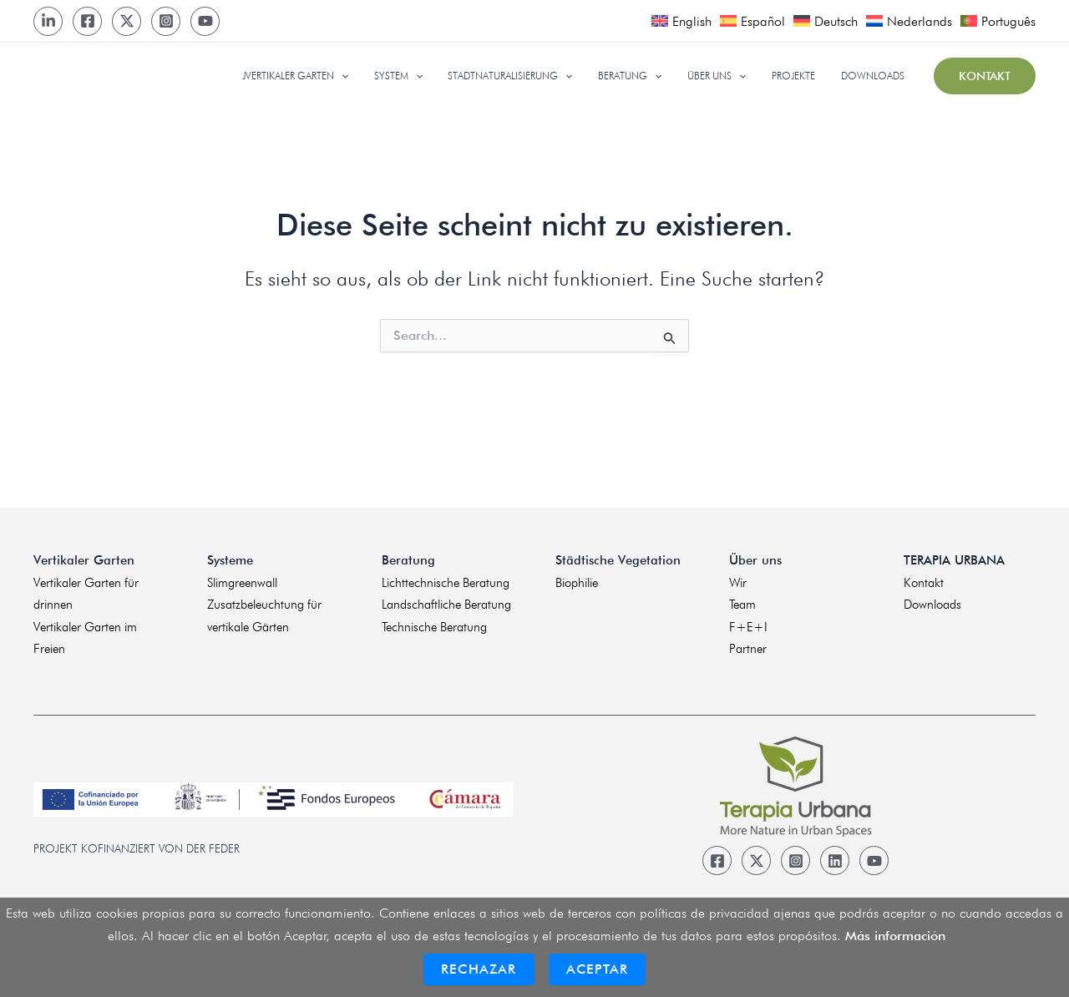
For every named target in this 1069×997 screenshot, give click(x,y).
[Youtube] (205, 21)
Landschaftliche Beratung (446, 604)
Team (742, 604)
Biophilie (576, 582)
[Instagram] (165, 21)
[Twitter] (126, 21)
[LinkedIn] (48, 21)
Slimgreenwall (242, 582)
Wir (738, 582)
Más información (895, 936)
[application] (377, 76)
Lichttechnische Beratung (445, 582)
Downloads (932, 604)
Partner (748, 648)
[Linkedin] (834, 860)
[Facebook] (87, 21)
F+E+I (748, 627)
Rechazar (479, 969)
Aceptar (597, 969)
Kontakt (924, 582)
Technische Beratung (434, 627)
